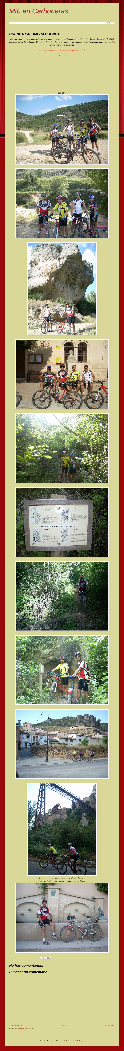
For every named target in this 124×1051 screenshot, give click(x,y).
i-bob (63, 1041)
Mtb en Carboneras (38, 11)
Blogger (81, 1041)
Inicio (63, 1025)
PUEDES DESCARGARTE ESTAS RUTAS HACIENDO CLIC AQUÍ (62, 50)
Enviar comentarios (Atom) (26, 1028)
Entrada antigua (109, 1025)
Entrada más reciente (16, 1025)
